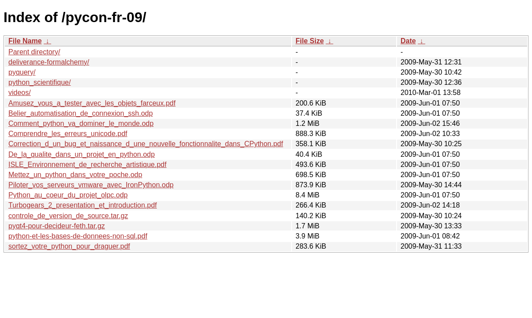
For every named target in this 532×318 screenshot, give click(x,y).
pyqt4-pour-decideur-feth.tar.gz (56, 226)
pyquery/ (21, 72)
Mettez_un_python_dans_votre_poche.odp (75, 174)
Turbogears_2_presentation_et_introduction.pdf (82, 205)
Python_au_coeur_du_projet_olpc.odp (67, 195)
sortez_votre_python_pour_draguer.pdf (69, 246)
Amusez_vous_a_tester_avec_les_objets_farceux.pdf (92, 103)
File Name (25, 41)
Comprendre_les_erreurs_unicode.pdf (67, 133)
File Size (310, 41)
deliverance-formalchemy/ (48, 62)
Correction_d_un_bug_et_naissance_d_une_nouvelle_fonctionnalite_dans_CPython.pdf (145, 144)
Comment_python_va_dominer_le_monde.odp (81, 123)
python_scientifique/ (39, 82)
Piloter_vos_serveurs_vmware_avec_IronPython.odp (90, 185)
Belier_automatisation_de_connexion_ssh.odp (80, 113)
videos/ (19, 92)
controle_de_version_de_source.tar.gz (68, 216)
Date (408, 41)
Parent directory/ (34, 52)
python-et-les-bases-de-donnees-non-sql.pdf (77, 236)
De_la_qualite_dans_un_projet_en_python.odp (81, 154)
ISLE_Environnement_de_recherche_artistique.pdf (87, 164)
